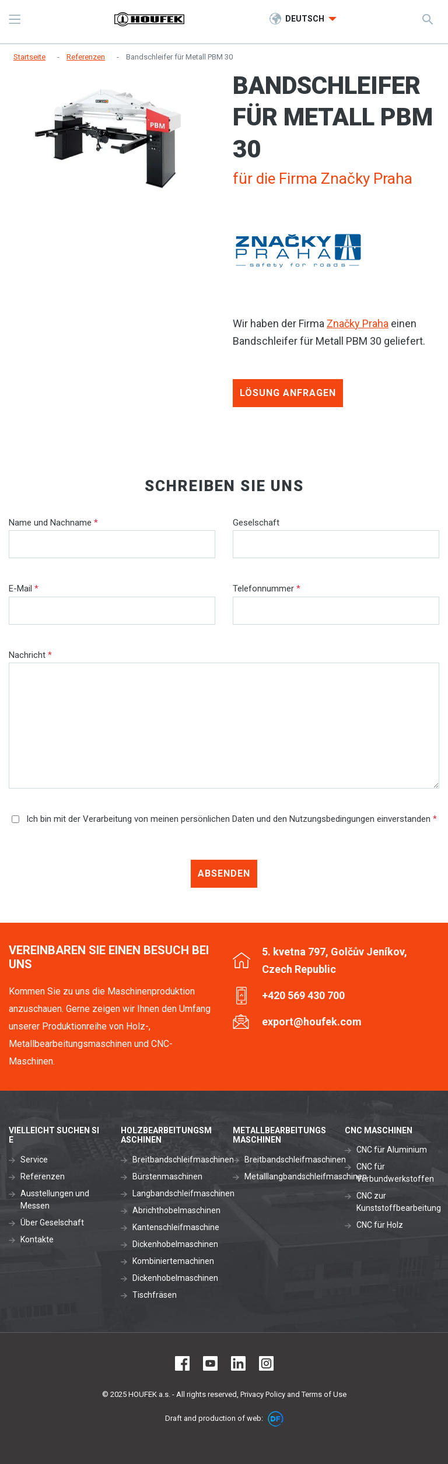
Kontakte (37, 1239)
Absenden (224, 873)
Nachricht (30, 655)
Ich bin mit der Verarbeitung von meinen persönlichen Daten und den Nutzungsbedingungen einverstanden (224, 819)
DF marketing (276, 1419)
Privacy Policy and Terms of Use (293, 1394)
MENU (14, 19)
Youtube (210, 1363)
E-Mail (23, 588)
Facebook (182, 1363)
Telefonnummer (266, 588)
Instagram (266, 1363)
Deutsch (305, 18)
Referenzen (42, 1176)
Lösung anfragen (288, 392)
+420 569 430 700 (303, 995)
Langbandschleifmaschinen (183, 1193)
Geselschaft (256, 522)
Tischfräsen (154, 1295)
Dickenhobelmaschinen (175, 1244)
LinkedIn (238, 1363)
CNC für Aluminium (391, 1149)
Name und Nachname (53, 522)
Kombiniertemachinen (173, 1261)
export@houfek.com (312, 1021)
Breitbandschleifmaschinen (183, 1159)
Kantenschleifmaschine (175, 1227)
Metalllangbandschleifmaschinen (305, 1176)
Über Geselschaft (52, 1222)
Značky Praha (357, 323)
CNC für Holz (379, 1225)
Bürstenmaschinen (167, 1176)
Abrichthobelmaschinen (176, 1210)
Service (34, 1159)
